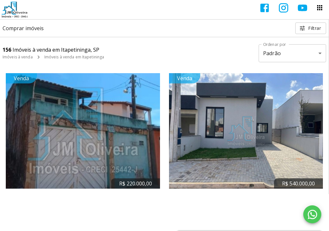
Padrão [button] (272, 53)
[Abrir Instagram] (283, 7)
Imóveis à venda (18, 57)
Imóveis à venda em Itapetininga (74, 57)
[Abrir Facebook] (264, 7)
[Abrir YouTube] (302, 7)
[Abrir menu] (319, 7)
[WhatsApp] (312, 214)
